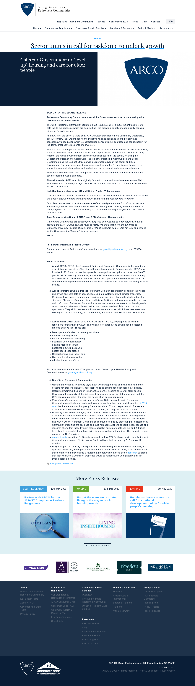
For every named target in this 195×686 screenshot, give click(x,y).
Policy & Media (146, 28)
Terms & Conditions (148, 671)
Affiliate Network (121, 611)
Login (170, 21)
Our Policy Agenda (153, 592)
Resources (166, 28)
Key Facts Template (61, 617)
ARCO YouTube (90, 643)
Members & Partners (122, 28)
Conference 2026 (118, 22)
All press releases (97, 546)
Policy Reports (151, 607)
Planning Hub (151, 603)
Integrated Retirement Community (75, 22)
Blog (84, 627)
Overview (87, 595)
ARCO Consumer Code (63, 602)
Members (118, 592)
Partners (117, 607)
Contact (155, 22)
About (37, 28)
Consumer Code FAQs (62, 606)
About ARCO (27, 603)
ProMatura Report (91, 635)
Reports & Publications (94, 631)
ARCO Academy (90, 623)
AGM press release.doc (61, 463)
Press (135, 22)
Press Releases (152, 611)
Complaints (57, 621)
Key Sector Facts (29, 599)
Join (144, 22)
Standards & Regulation (58, 28)
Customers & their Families (91, 28)
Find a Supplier (90, 639)
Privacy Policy (27, 614)
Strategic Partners (122, 603)
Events (101, 22)
